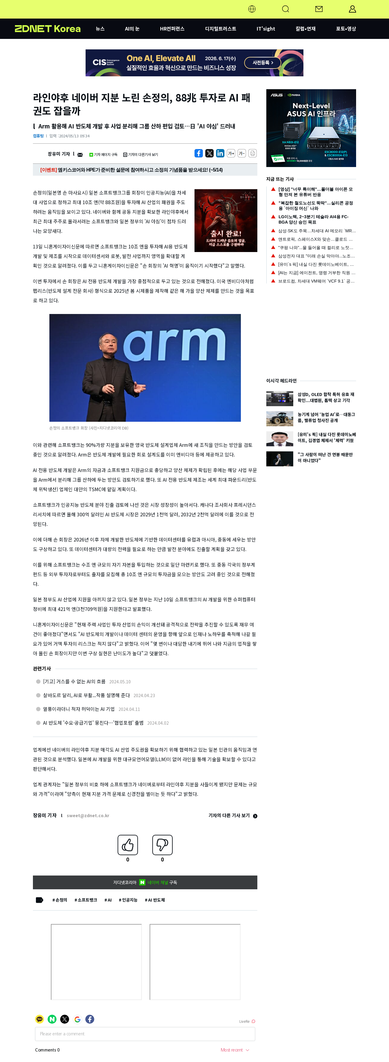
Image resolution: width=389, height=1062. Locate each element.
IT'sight (266, 28)
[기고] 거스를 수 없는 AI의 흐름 (74, 681)
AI (110, 900)
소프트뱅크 (87, 900)
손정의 (61, 900)
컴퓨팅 (38, 136)
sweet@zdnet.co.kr (88, 815)
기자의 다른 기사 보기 (233, 815)
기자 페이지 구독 (103, 154)
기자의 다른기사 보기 (140, 154)
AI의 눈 (132, 28)
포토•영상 (346, 28)
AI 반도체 (156, 900)
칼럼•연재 (306, 28)
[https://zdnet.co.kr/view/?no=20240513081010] (198, 153)
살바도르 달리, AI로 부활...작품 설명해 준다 (86, 695)
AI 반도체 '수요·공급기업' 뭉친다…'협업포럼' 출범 (93, 722)
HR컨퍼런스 (172, 28)
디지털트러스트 (220, 28)
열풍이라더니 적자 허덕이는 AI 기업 (79, 708)
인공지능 (130, 900)
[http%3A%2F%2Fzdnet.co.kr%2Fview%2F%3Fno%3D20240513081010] (220, 153)
